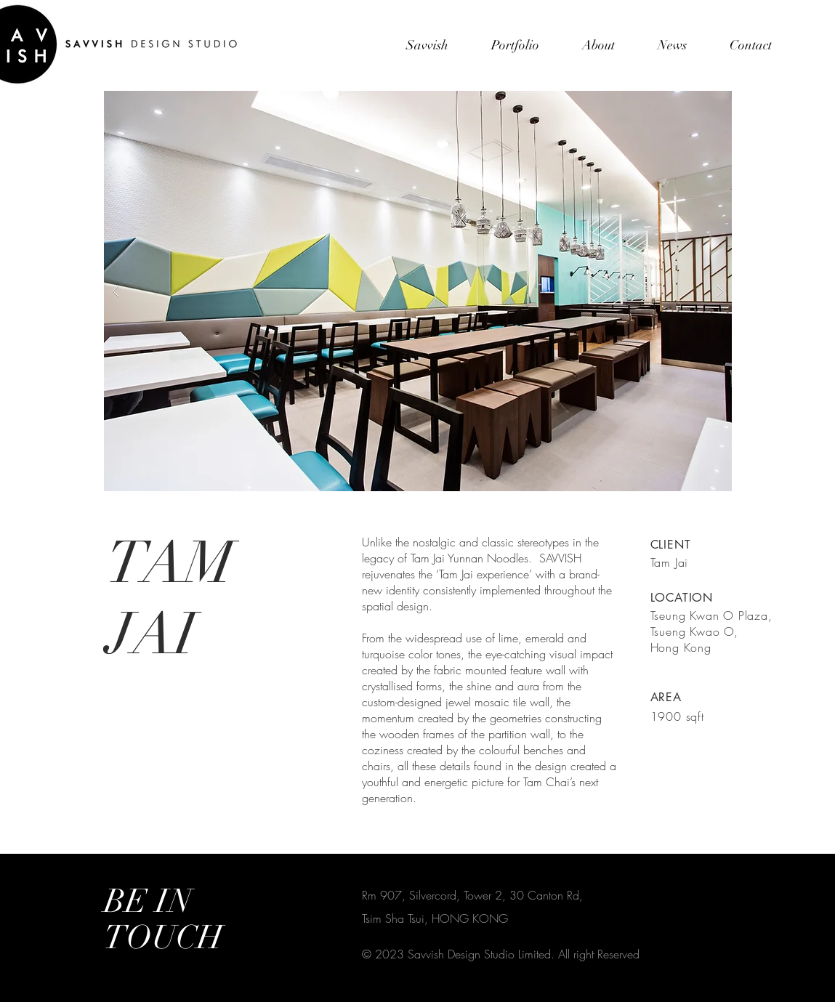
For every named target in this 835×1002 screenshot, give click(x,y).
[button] (418, 291)
